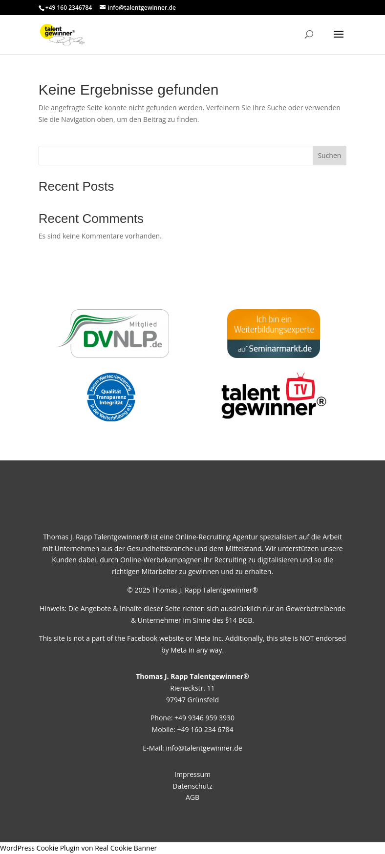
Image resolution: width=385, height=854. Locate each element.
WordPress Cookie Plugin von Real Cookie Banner (78, 848)
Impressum (192, 774)
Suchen (329, 155)
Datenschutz (192, 786)
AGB (192, 797)
